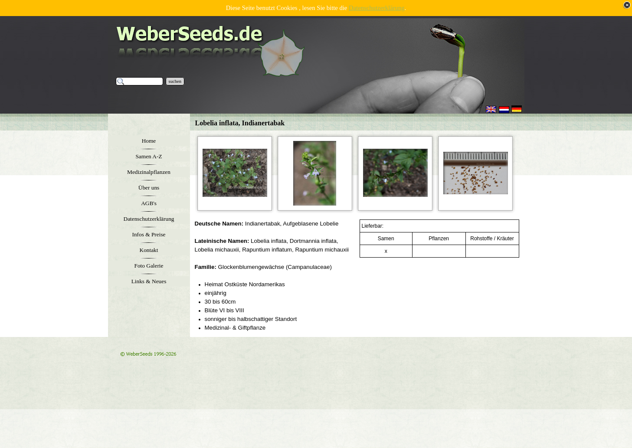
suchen (175, 81)
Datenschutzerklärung (377, 7)
